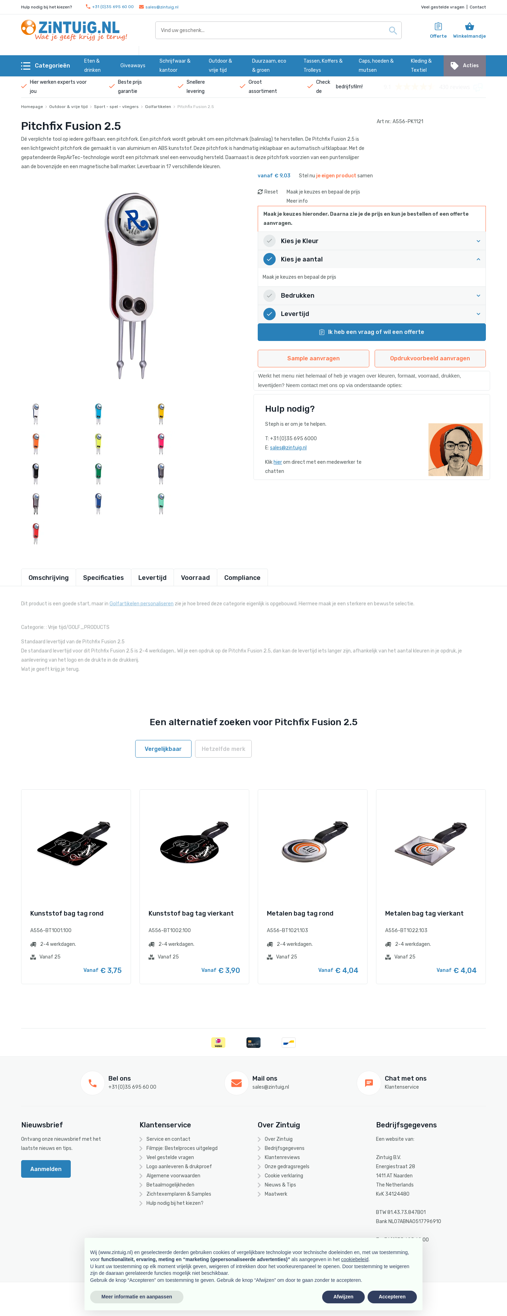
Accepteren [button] (392, 1296)
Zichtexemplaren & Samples (178, 1194)
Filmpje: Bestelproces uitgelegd (182, 1148)
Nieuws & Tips (280, 1185)
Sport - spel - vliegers (116, 106)
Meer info (297, 201)
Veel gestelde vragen (442, 7)
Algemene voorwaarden (173, 1176)
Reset (271, 192)
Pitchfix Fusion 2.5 (195, 106)
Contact (478, 7)
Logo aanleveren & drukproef (179, 1167)
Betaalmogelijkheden (170, 1185)
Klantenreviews (282, 1157)
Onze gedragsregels (287, 1167)
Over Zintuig (279, 1139)
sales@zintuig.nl (159, 7)
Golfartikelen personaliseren (141, 601)
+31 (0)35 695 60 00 (110, 7)
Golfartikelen (158, 106)
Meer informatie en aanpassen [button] (136, 1296)
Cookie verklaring (284, 1176)
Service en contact (168, 1139)
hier (278, 462)
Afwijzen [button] (343, 1296)
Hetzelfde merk (223, 749)
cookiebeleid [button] (355, 1259)
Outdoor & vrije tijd (68, 106)
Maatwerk (276, 1194)
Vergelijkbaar (163, 749)
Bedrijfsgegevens (285, 1148)
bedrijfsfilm (349, 87)
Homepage (32, 106)
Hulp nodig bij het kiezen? (175, 1203)
